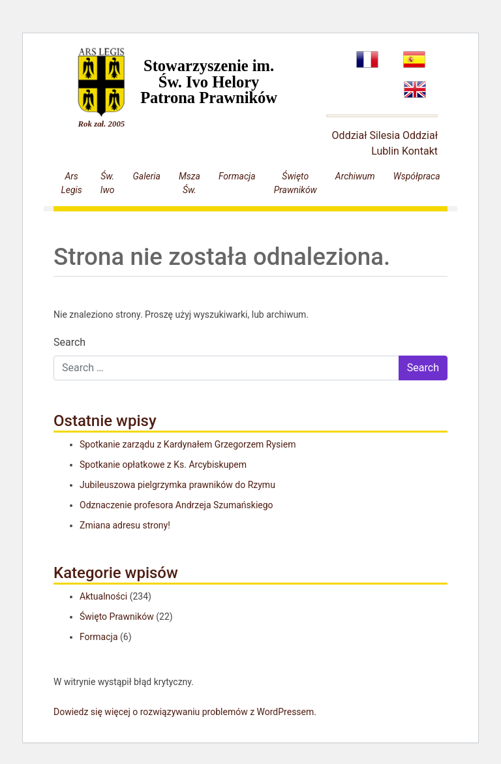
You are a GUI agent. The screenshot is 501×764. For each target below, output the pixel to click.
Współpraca (416, 176)
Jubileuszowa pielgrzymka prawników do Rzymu (177, 485)
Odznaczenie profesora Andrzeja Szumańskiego (176, 505)
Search (69, 342)
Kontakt (420, 151)
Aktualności (103, 596)
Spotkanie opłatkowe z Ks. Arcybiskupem (163, 464)
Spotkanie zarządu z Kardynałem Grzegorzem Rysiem (188, 444)
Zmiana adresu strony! (125, 525)
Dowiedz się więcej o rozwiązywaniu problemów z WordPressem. (184, 712)
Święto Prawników (117, 616)
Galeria (146, 176)
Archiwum (355, 176)
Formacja (237, 176)
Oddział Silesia (366, 135)
